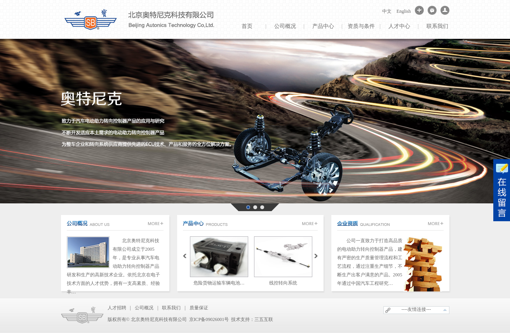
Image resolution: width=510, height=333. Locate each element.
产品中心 (323, 26)
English (404, 11)
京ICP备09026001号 (209, 319)
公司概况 (285, 26)
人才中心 (399, 26)
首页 (247, 26)
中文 (387, 11)
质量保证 (199, 307)
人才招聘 (117, 307)
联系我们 (437, 26)
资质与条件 (361, 26)
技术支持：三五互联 (252, 319)
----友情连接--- (416, 309)
